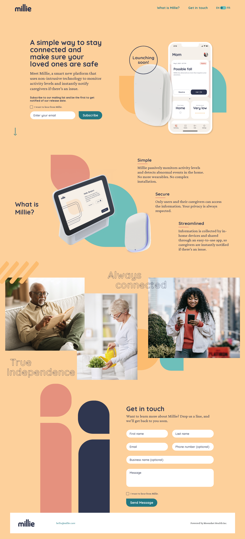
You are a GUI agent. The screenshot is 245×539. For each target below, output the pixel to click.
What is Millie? (168, 8)
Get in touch (198, 8)
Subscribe (90, 115)
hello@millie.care (65, 523)
